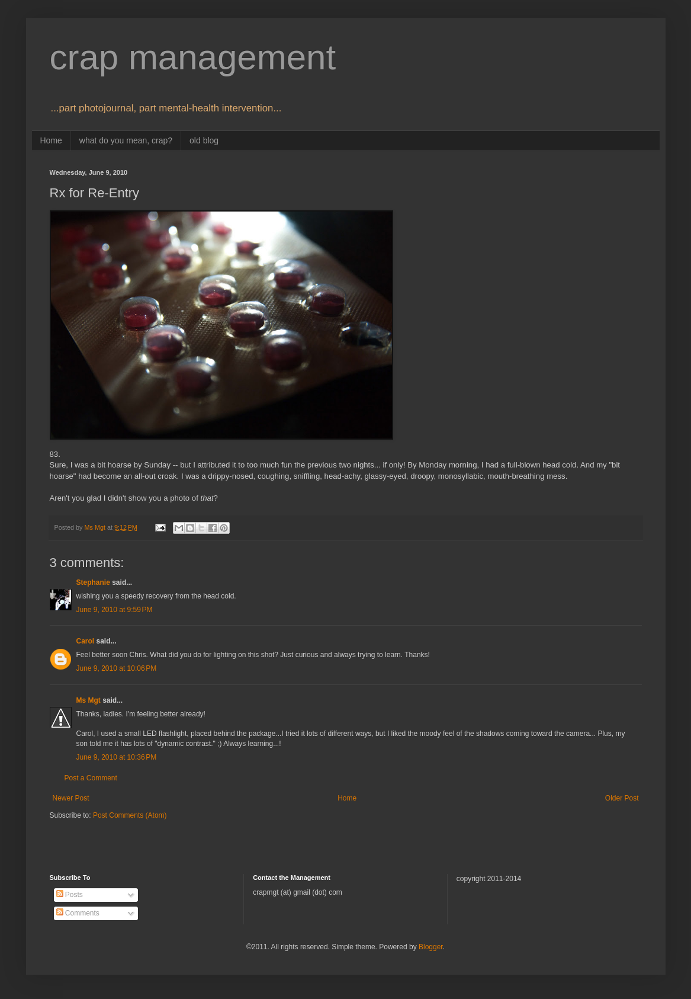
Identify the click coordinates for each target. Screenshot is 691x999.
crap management (193, 57)
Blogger (431, 947)
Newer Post (71, 798)
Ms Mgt (88, 700)
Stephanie (93, 582)
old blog (203, 140)
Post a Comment (91, 778)
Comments (77, 913)
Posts (69, 895)
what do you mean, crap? (125, 140)
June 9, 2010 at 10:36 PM (116, 757)
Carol (85, 641)
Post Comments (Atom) (130, 815)
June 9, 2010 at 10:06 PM (116, 668)
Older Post (622, 798)
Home (51, 140)
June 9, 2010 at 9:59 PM (114, 610)
